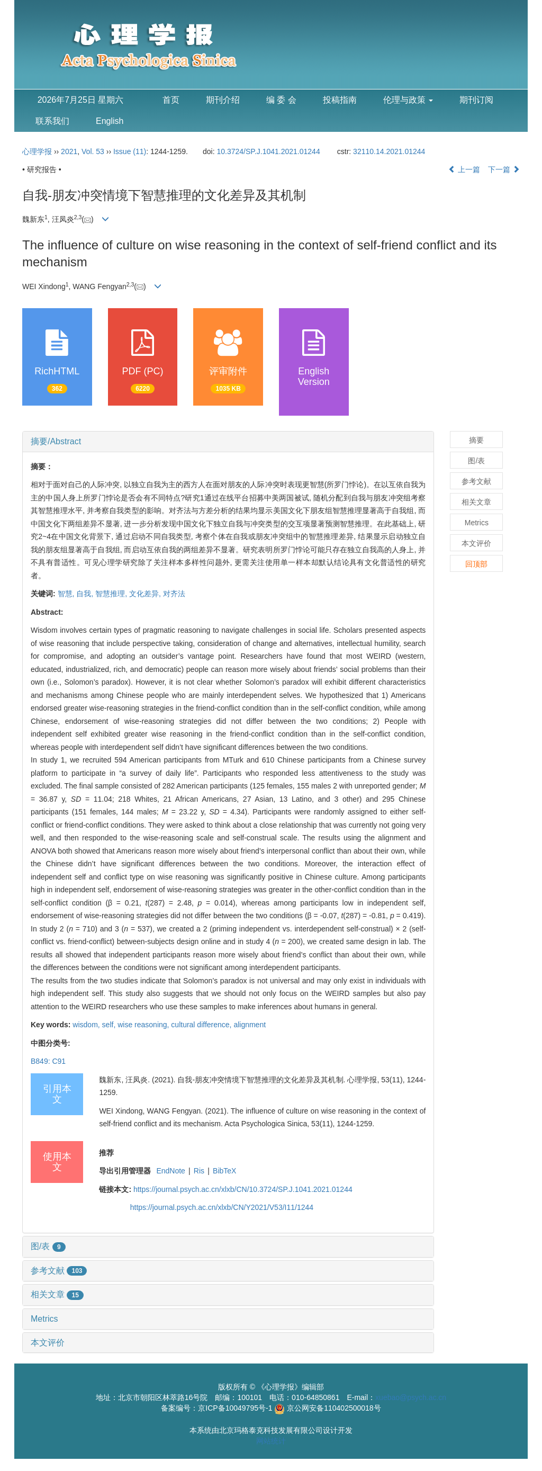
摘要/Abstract (56, 441)
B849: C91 (48, 1061)
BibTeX (224, 1171)
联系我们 (52, 120)
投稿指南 (340, 99)
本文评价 (48, 1342)
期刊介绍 (223, 99)
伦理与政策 (408, 99)
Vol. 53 (93, 151)
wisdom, (87, 1024)
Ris (199, 1171)
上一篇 (464, 169)
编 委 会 (281, 99)
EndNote (170, 1171)
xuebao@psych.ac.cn (410, 1397)
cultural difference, (202, 1024)
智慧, (67, 593)
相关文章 (57, 1294)
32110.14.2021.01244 (389, 151)
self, (110, 1024)
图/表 (48, 1246)
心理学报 (37, 151)
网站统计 (271, 1441)
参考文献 (59, 1270)
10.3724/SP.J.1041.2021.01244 (268, 151)
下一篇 (504, 169)
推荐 (106, 1153)
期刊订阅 (476, 99)
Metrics (44, 1318)
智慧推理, (112, 593)
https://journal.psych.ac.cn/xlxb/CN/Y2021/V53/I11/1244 (221, 1207)
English (109, 120)
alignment (249, 1024)
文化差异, (146, 593)
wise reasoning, (144, 1024)
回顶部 (476, 564)
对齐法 (174, 593)
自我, (85, 593)
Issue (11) (129, 151)
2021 (69, 151)
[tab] (228, 442)
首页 (170, 99)
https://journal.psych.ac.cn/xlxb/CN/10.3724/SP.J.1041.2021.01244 (243, 1189)
